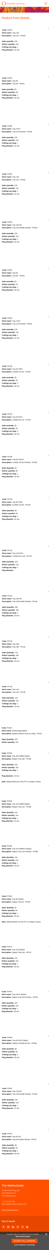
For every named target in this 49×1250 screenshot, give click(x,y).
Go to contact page (10, 1210)
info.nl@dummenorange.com (14, 1204)
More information (23, 1236)
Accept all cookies (24, 1241)
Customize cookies (24, 1245)
